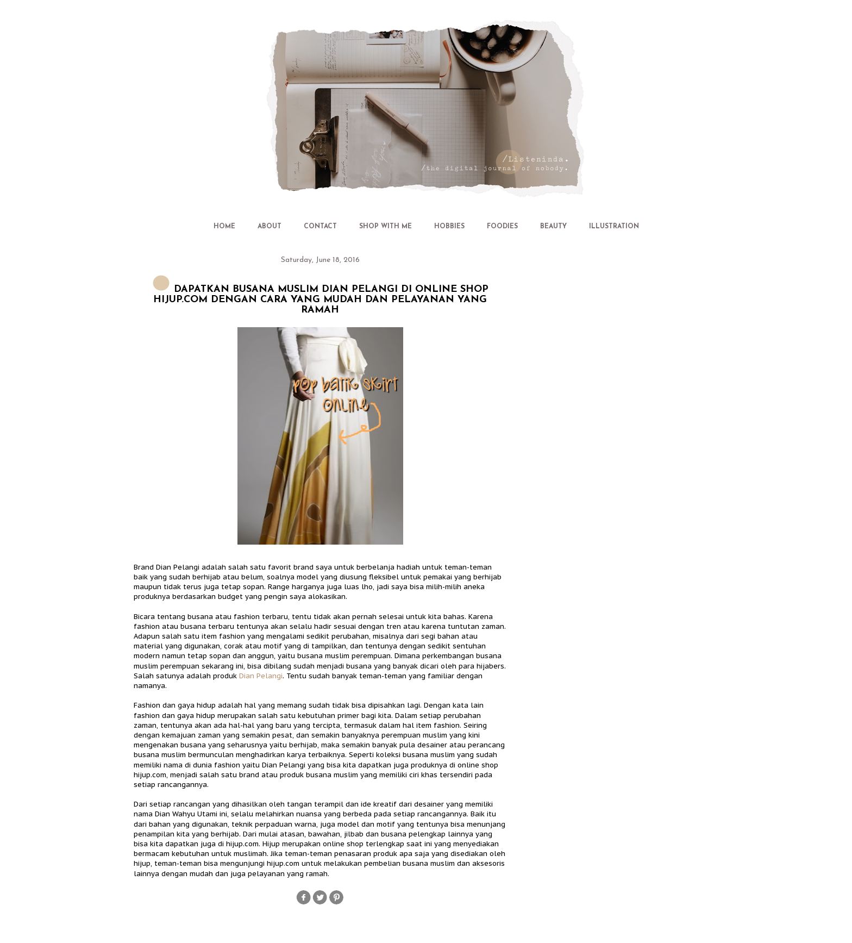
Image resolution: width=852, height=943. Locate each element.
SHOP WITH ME (385, 226)
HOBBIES (449, 226)
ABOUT (269, 226)
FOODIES (502, 226)
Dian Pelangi (261, 675)
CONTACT (320, 226)
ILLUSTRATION (614, 226)
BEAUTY (553, 226)
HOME (224, 226)
